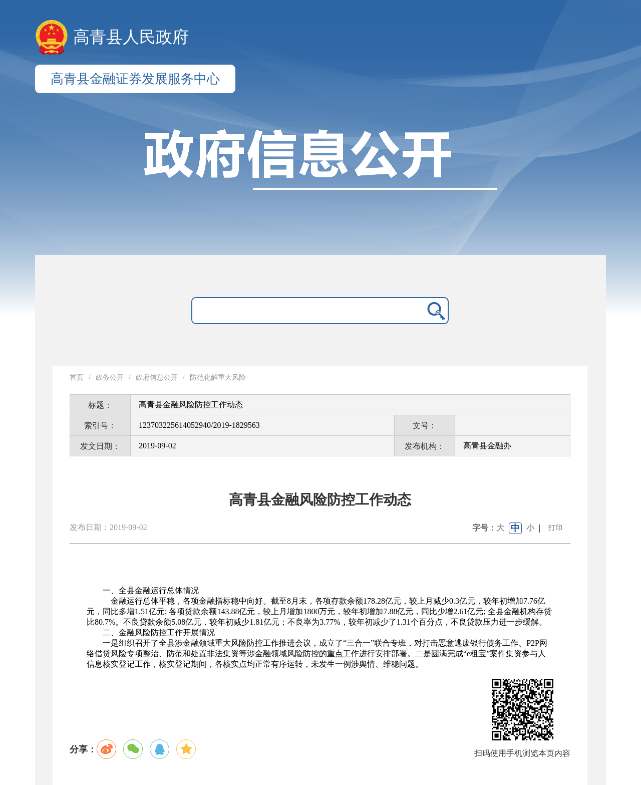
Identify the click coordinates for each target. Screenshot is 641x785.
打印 (555, 528)
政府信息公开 (157, 377)
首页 (77, 377)
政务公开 (110, 377)
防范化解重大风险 (218, 377)
